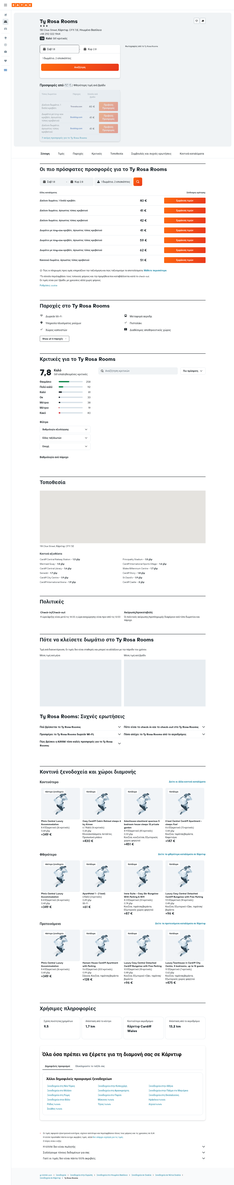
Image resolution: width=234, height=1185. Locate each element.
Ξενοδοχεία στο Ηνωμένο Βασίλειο (112, 1175)
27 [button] (88, 110)
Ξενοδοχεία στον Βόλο (58, 1099)
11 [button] (73, 95)
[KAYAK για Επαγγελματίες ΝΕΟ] (5, 51)
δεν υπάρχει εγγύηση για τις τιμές (108, 1137)
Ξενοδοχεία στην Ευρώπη (81, 1175)
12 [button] (80, 95)
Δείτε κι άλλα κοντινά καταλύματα (187, 781)
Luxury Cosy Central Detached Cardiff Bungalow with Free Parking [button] (184, 895)
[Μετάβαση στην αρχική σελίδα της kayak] (22, 5)
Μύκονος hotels (106, 1099)
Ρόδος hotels (53, 1104)
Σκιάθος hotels (54, 1108)
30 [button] (111, 110)
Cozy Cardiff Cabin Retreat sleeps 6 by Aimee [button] (102, 823)
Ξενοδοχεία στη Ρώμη (58, 1095)
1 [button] (103, 79)
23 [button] (111, 102)
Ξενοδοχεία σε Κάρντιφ (50, 1178)
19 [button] (80, 102)
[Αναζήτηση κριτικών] (141, 371)
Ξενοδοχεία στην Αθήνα (161, 1086)
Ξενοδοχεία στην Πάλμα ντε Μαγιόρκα (168, 1090)
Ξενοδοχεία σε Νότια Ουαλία (168, 1175)
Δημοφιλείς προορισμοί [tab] (57, 1066)
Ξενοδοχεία (61, 1175)
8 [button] (104, 87)
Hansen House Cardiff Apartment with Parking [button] (100, 964)
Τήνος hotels (104, 1104)
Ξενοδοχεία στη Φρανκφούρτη (113, 1090)
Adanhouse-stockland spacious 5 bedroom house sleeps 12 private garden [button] (142, 824)
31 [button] (65, 118)
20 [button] (88, 102)
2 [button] (111, 79)
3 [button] (65, 87)
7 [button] (96, 87)
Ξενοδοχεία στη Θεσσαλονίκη (164, 1095)
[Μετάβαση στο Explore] (5, 38)
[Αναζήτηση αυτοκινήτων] (5, 28)
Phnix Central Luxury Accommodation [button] (52, 823)
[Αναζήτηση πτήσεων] (5, 15)
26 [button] (80, 110)
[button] (5, 5)
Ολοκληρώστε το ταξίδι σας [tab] (90, 1066)
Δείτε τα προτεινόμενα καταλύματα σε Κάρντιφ (180, 923)
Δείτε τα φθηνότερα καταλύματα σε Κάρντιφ (182, 854)
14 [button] (96, 95)
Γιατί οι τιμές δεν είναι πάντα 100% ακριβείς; (124, 1158)
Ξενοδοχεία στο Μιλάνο (59, 1090)
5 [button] (80, 87)
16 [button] (111, 95)
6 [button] (88, 87)
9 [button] (111, 87)
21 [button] (96, 102)
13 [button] (88, 95)
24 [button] (64, 110)
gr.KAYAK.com (46, 1175)
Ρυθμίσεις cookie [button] (48, 285)
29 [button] (103, 110)
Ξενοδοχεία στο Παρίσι (110, 1095)
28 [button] (96, 110)
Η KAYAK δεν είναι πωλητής (124, 1147)
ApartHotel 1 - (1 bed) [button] (94, 893)
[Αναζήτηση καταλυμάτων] (5, 22)
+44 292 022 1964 (50, 33)
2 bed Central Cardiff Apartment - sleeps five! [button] (183, 823)
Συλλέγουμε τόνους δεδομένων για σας (124, 1152)
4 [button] (72, 87)
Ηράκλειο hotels (157, 1099)
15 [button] (104, 95)
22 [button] (103, 102)
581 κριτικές (60, 38)
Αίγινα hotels (155, 1104)
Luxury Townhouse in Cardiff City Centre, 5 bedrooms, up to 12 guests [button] (184, 964)
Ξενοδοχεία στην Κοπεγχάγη (112, 1086)
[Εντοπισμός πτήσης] (5, 44)
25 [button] (72, 110)
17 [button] (65, 102)
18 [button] (73, 102)
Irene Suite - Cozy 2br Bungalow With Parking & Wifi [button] (141, 895)
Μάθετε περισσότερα (155, 270)
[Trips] (5, 61)
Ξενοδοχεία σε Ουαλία (141, 1175)
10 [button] (65, 95)
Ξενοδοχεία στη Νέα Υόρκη (61, 1086)
